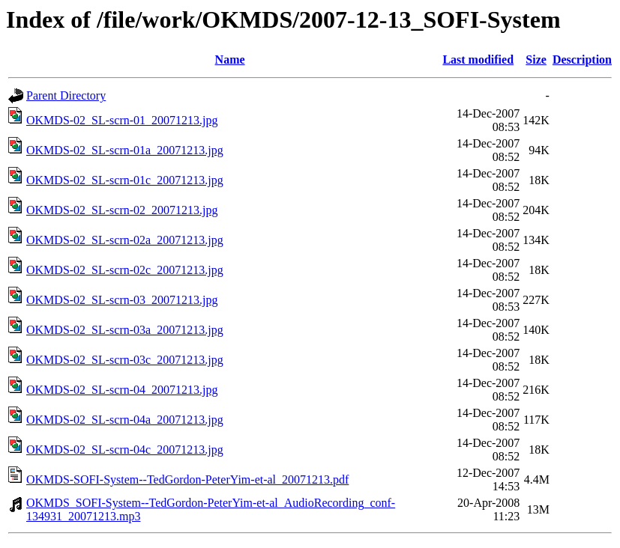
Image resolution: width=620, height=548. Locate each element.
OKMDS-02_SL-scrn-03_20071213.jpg (122, 299)
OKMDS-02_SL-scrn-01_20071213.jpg (122, 120)
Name (230, 59)
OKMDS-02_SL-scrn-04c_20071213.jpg (124, 449)
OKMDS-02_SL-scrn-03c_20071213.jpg (124, 359)
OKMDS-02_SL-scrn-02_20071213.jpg (122, 210)
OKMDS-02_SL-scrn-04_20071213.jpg (122, 389)
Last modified (478, 59)
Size (536, 59)
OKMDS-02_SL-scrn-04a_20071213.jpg (124, 419)
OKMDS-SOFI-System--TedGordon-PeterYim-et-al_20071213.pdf (187, 479)
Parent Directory (66, 95)
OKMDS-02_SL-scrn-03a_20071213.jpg (124, 329)
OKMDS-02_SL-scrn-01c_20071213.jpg (124, 180)
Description (582, 59)
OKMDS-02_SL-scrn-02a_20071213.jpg (124, 240)
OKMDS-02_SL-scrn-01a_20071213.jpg (124, 150)
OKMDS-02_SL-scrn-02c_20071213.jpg (124, 270)
